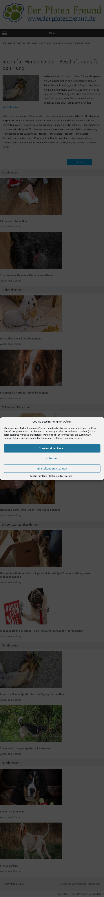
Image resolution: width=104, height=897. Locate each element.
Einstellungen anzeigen (52, 468)
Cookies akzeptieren (52, 448)
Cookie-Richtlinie (38, 476)
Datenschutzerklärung (60, 476)
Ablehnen (52, 458)
